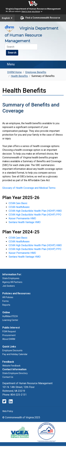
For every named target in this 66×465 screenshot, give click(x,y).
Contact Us (7, 377)
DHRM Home (14, 72)
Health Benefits (19, 76)
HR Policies (7, 297)
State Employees (10, 278)
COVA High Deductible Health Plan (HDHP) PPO (35, 214)
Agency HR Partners (12, 282)
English (7, 18)
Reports (6, 305)
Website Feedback (11, 365)
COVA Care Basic (18, 203)
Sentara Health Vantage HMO (25, 222)
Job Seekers (8, 286)
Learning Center (10, 320)
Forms (5, 301)
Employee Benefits (35, 72)
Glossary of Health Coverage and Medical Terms (28, 187)
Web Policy (7, 411)
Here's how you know (31, 11)
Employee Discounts (12, 350)
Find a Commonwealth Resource (40, 17)
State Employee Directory (15, 373)
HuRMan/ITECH (10, 316)
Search (12, 52)
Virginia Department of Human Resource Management (33, 8)
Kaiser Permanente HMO (22, 218)
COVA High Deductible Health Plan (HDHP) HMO (35, 210)
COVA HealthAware (19, 207)
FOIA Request (9, 331)
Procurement (9, 335)
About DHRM (8, 339)
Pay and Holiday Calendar (15, 354)
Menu (11, 64)
